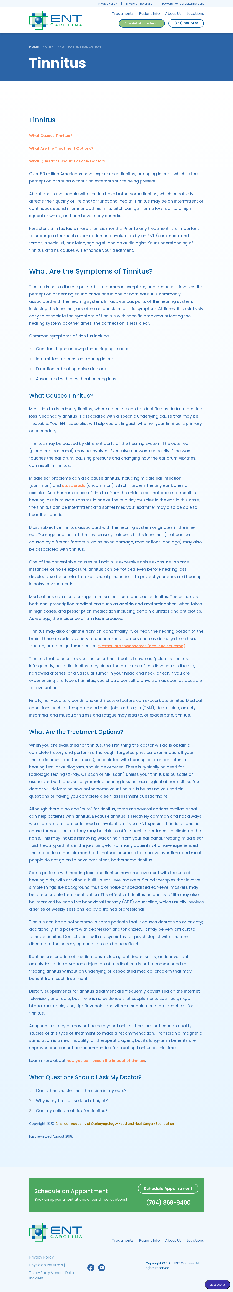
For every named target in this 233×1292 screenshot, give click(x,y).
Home (34, 46)
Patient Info (53, 46)
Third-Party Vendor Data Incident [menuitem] (181, 3)
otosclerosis (74, 485)
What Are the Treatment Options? (64, 148)
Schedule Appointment (142, 23)
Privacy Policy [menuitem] (107, 3)
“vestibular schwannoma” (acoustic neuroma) (146, 646)
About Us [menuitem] (173, 13)
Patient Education (84, 46)
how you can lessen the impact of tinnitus (110, 1060)
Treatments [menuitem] (123, 13)
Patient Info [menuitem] (149, 13)
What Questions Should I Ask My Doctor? (71, 161)
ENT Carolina (184, 1263)
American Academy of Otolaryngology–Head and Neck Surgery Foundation (119, 1123)
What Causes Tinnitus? (52, 135)
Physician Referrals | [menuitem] (140, 3)
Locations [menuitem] (195, 13)
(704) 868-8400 (186, 23)
